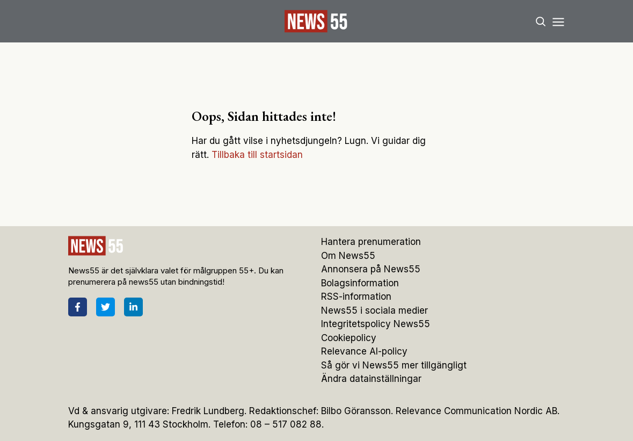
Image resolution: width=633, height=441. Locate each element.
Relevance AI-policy (364, 351)
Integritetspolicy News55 (375, 324)
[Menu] (558, 21)
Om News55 (348, 255)
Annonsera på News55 (370, 269)
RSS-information (356, 296)
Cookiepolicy (348, 337)
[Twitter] (105, 307)
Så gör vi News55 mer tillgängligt (395, 365)
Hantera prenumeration (371, 241)
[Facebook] (77, 307)
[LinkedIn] (133, 307)
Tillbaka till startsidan (257, 154)
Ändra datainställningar (371, 378)
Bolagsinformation (360, 283)
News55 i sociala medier (374, 310)
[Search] (540, 21)
